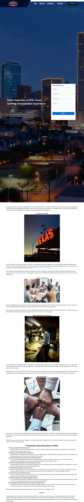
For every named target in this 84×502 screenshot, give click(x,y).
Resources (51, 4)
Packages (60, 4)
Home (35, 4)
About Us (42, 4)
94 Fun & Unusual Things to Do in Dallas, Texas (43, 269)
